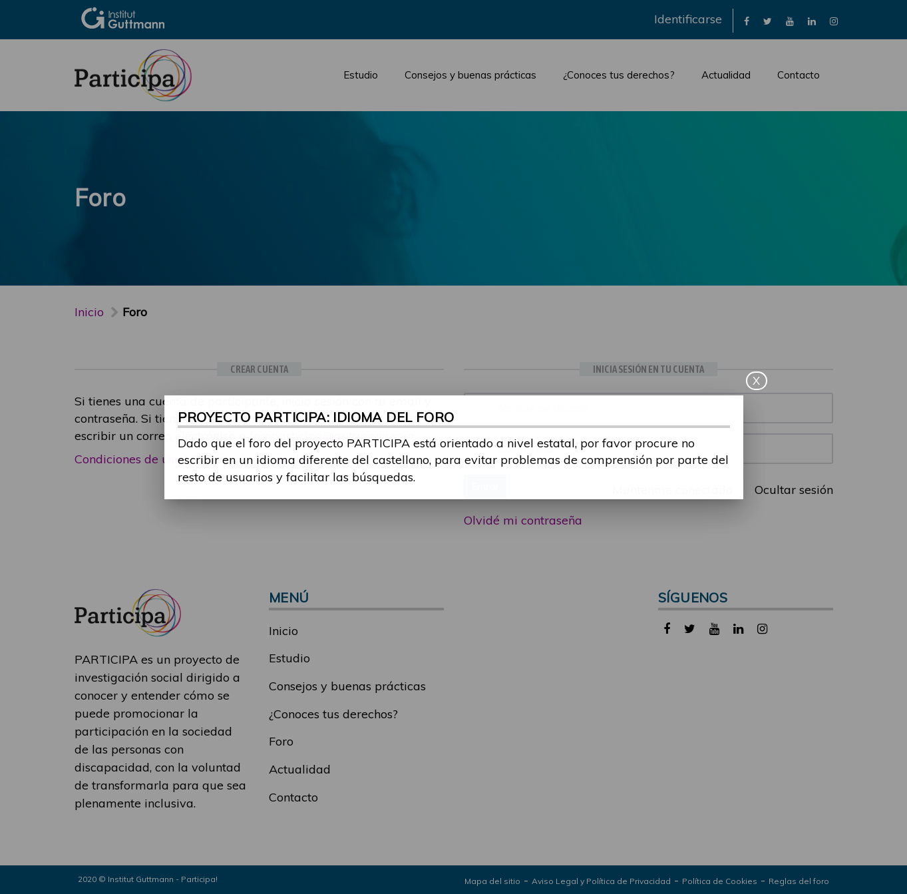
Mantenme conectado (665, 489)
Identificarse (688, 19)
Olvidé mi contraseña (523, 520)
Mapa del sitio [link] (492, 881)
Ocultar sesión (786, 489)
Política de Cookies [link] (719, 881)
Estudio (360, 75)
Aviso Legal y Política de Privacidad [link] (601, 881)
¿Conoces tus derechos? (619, 75)
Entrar (485, 487)
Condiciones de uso (128, 459)
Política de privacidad (252, 459)
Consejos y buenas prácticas (470, 75)
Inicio (89, 312)
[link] (746, 20)
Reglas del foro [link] (799, 881)
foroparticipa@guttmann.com (332, 435)
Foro (281, 741)
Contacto (798, 75)
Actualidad (726, 75)
